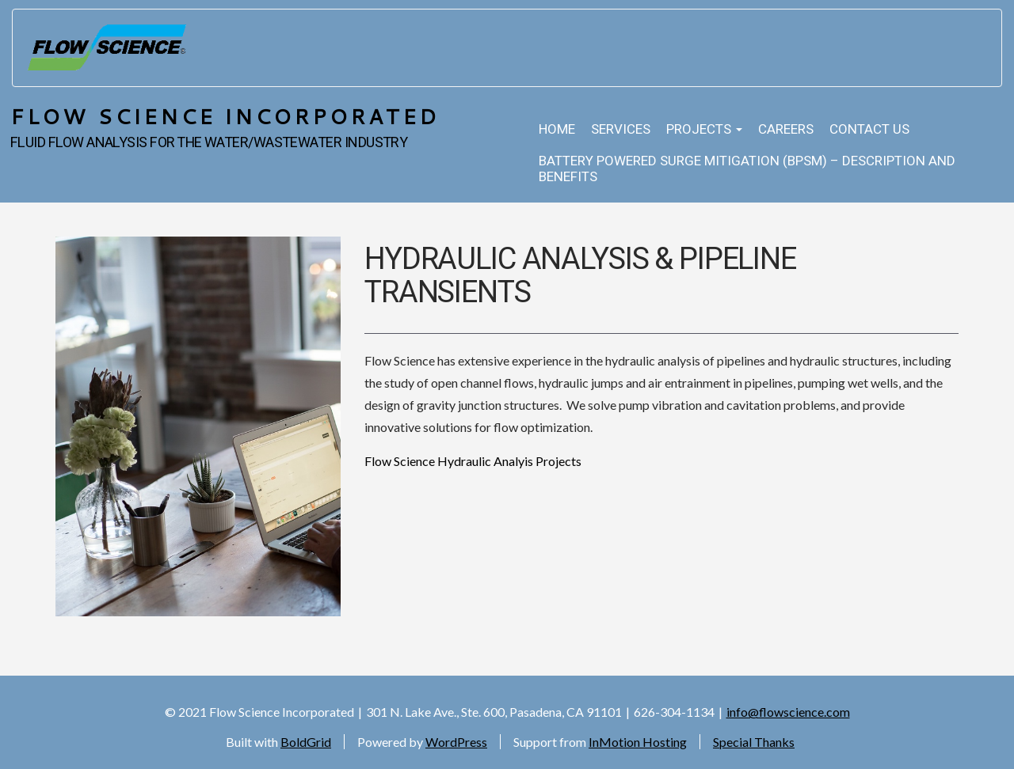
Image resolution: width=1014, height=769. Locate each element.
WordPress (456, 741)
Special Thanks (754, 741)
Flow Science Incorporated (224, 115)
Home (557, 129)
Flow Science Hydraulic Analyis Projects (472, 460)
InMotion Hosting (638, 741)
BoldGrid (305, 741)
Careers (786, 129)
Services (620, 129)
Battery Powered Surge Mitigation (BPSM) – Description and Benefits (747, 169)
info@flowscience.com (788, 711)
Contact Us (869, 129)
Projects (704, 129)
